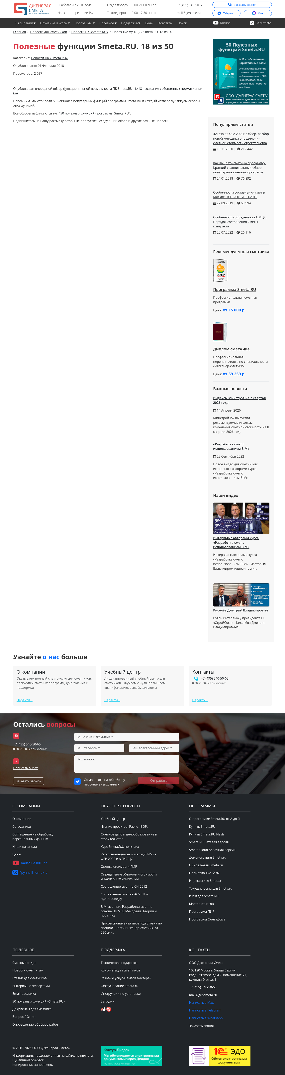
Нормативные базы (204, 873)
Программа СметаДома (207, 919)
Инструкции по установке (121, 993)
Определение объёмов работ (35, 1024)
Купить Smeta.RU (202, 826)
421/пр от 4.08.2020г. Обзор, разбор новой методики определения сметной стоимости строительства (241, 138)
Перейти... (25, 700)
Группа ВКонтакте (30, 872)
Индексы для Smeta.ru (206, 880)
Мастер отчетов (201, 904)
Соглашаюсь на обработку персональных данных (104, 782)
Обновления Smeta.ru (206, 865)
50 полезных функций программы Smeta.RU (94, 113)
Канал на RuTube (29, 863)
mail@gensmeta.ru (190, 13)
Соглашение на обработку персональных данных (32, 836)
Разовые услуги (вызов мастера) (126, 978)
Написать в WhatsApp (206, 1018)
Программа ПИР (201, 911)
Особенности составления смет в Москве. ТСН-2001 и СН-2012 (239, 194)
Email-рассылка (24, 993)
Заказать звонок (242, 5)
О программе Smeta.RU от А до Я (214, 819)
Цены (149, 23)
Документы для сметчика (31, 1009)
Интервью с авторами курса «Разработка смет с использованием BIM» (236, 542)
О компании (22, 819)
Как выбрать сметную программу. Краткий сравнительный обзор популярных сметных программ (239, 167)
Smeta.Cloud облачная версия (212, 850)
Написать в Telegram (205, 1010)
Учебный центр (113, 819)
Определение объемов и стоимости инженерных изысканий (129, 876)
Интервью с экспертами (31, 986)
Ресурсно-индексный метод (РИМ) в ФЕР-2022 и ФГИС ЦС (128, 856)
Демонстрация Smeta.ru (207, 857)
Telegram (227, 13)
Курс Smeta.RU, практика (120, 846)
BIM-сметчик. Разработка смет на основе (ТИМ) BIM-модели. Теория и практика (129, 911)
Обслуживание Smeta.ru (119, 986)
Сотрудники (21, 826)
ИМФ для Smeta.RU (204, 896)
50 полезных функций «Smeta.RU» (38, 1001)
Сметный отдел (24, 963)
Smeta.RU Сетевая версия (209, 842)
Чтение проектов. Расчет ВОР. (124, 826)
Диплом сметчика (231, 349)
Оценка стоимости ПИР (119, 866)
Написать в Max (25, 768)
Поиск (182, 23)
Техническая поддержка (120, 963)
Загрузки (108, 1001)
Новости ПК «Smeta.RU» (49, 58)
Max (257, 13)
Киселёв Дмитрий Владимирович (240, 610)
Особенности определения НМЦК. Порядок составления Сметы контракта (240, 222)
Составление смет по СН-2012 (124, 886)
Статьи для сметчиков (29, 978)
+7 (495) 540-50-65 (190, 5)
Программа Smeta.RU (234, 289)
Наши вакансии (24, 846)
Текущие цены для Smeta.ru (210, 888)
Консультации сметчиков (120, 970)
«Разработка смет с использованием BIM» (231, 446)
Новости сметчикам (27, 970)
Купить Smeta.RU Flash (206, 834)
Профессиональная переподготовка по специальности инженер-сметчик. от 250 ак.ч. (131, 928)
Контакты (165, 23)
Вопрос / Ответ (24, 1016)
